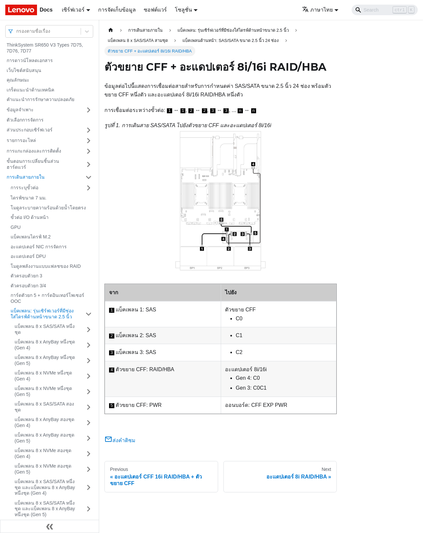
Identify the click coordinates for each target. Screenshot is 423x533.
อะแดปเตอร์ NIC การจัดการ (39, 246)
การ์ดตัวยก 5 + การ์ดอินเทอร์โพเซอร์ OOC (47, 298)
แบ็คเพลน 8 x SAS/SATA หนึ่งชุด (45, 329)
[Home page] (110, 30)
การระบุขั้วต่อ (24, 187)
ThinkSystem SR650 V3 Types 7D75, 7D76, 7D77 (45, 47)
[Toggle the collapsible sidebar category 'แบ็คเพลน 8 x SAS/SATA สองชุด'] (88, 407)
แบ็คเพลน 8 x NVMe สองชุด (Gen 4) (43, 453)
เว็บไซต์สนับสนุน (24, 70)
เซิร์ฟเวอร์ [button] (73, 10)
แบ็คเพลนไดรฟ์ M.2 (31, 236)
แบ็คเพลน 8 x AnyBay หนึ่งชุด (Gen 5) (45, 360)
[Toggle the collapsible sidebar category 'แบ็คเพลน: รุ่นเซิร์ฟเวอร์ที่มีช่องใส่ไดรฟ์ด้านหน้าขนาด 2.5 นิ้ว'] (88, 314)
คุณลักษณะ (18, 80)
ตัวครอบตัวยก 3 (26, 275)
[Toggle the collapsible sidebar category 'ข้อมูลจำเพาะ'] (88, 110)
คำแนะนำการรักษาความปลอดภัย (40, 99)
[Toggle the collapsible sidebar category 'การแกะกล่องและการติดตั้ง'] (88, 151)
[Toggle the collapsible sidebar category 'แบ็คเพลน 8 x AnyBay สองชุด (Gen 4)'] (88, 422)
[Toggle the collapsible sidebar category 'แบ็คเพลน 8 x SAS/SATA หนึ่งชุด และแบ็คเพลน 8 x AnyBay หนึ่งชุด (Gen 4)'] (88, 487)
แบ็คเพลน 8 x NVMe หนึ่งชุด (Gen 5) (43, 391)
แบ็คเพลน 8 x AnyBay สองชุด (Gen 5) (44, 438)
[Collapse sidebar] (49, 526)
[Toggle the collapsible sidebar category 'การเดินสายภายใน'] (88, 177)
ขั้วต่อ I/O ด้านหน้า (30, 217)
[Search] (385, 10)
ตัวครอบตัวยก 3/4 (28, 285)
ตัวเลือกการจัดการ (25, 120)
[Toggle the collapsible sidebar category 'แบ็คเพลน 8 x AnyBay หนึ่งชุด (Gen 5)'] (88, 360)
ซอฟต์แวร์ (155, 10)
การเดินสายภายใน (26, 177)
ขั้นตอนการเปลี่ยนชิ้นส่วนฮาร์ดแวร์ (33, 164)
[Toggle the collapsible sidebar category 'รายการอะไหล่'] (88, 140)
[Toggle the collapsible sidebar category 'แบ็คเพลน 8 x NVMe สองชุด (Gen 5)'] (88, 469)
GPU (15, 227)
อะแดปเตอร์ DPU (28, 256)
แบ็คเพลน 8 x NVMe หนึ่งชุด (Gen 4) (43, 375)
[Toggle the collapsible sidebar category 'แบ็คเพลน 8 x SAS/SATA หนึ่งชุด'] (88, 329)
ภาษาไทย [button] (317, 10)
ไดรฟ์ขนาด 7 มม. (28, 197)
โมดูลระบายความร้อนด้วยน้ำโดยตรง (48, 207)
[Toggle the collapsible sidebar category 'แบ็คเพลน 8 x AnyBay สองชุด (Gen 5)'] (88, 438)
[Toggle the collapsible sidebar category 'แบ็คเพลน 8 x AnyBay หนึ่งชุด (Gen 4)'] (88, 345)
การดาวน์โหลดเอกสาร (30, 60)
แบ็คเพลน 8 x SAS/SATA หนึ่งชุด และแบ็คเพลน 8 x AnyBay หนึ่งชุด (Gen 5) (45, 508)
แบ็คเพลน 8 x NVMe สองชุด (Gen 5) (43, 469)
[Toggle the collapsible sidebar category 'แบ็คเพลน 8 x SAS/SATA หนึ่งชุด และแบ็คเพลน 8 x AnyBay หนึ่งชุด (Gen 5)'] (88, 509)
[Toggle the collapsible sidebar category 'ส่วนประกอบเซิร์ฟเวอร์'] (88, 130)
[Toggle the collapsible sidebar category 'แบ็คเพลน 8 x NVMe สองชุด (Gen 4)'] (88, 453)
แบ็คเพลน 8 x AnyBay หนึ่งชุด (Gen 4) (45, 344)
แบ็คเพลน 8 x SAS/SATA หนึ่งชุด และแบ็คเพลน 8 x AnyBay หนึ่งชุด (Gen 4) (45, 487)
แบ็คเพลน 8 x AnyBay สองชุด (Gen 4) (44, 422)
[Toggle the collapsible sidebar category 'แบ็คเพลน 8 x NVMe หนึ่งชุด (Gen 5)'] (88, 391)
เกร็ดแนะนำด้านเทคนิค (30, 89)
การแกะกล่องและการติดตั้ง (34, 151)
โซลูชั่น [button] (183, 10)
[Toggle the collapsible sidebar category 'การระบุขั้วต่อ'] (88, 188)
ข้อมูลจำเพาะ (20, 109)
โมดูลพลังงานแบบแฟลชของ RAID (46, 266)
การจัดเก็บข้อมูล (117, 10)
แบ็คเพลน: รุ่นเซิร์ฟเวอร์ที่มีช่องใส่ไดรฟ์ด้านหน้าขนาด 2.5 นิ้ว (42, 313)
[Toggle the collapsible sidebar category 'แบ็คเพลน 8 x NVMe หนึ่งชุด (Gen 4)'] (88, 376)
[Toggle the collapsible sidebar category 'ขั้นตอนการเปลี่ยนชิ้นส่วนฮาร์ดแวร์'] (88, 164)
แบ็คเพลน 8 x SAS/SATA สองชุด (44, 406)
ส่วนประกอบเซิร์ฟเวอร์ (30, 129)
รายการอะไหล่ (21, 140)
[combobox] (17, 31)
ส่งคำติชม (119, 440)
